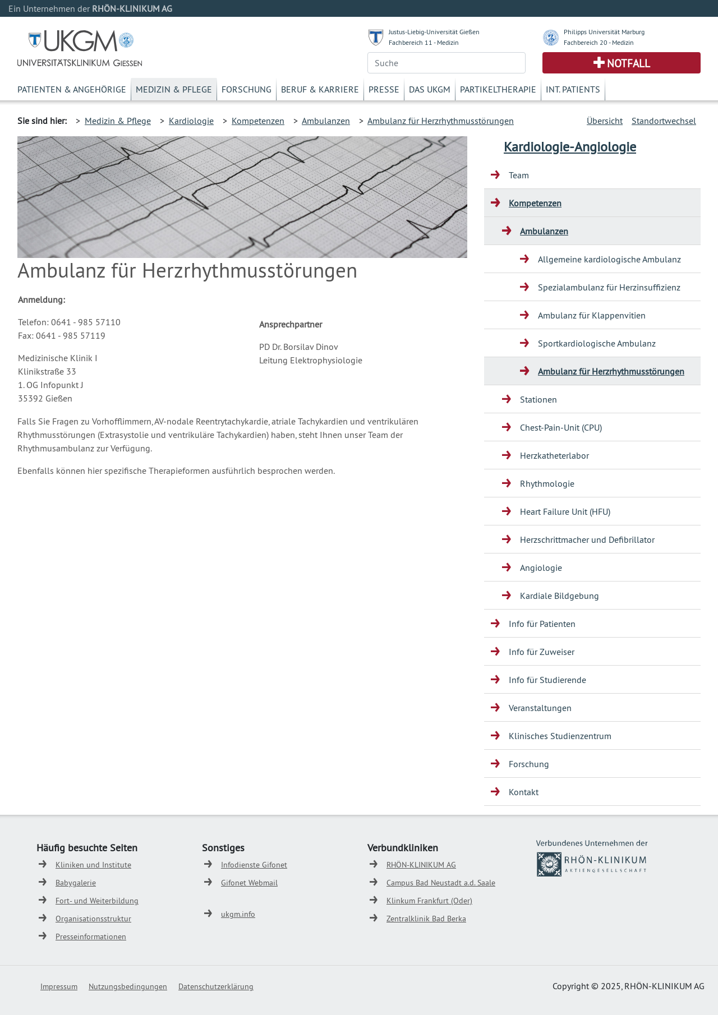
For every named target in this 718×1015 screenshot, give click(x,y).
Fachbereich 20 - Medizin (599, 42)
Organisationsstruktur (93, 918)
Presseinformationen (91, 936)
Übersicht (605, 120)
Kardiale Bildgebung (559, 595)
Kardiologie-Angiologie (570, 146)
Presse (384, 89)
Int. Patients (573, 89)
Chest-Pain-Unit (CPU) (561, 427)
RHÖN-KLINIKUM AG (421, 865)
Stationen (538, 399)
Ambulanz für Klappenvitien (592, 315)
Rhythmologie (547, 483)
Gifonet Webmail (249, 883)
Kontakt (523, 791)
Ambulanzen (326, 120)
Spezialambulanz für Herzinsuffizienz (609, 287)
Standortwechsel (664, 120)
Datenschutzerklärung (216, 986)
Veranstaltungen (540, 707)
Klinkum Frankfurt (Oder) (429, 901)
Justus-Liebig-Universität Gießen (434, 31)
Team (519, 175)
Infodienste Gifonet (254, 865)
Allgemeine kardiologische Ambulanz (609, 259)
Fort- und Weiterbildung (97, 901)
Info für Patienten (542, 623)
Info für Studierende (547, 679)
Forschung (246, 89)
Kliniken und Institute (93, 865)
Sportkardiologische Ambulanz (597, 343)
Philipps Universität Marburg (604, 31)
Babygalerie (76, 883)
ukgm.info (238, 914)
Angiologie (541, 567)
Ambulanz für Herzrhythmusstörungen (440, 120)
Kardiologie (191, 120)
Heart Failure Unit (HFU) (565, 511)
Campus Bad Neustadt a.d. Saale (440, 883)
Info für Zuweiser (541, 651)
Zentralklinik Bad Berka (426, 918)
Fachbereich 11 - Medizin (424, 42)
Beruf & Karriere (320, 89)
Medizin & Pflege (174, 89)
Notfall (628, 63)
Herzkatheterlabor (554, 455)
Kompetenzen (258, 120)
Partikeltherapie (498, 89)
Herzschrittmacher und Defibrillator (587, 539)
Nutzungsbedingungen (128, 986)
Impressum (58, 986)
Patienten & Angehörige (71, 89)
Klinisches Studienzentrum (560, 735)
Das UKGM (429, 89)
